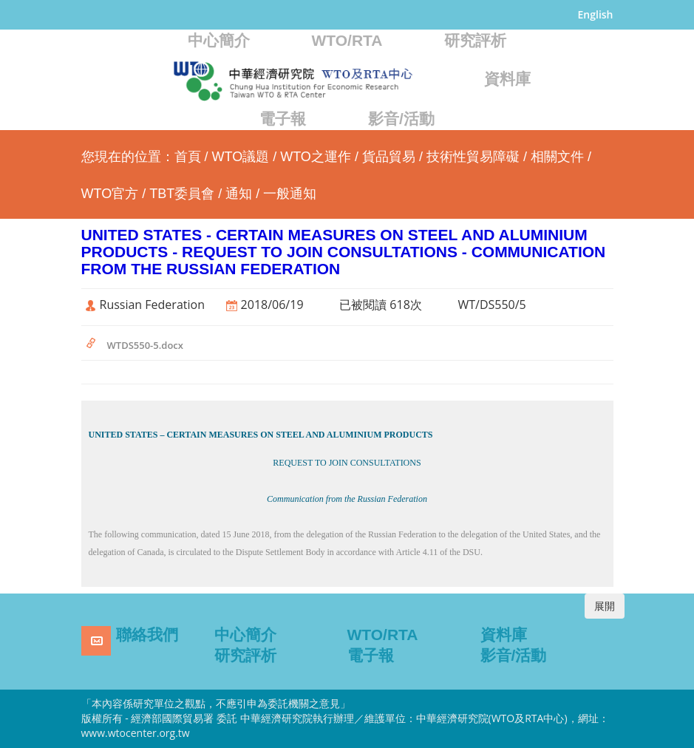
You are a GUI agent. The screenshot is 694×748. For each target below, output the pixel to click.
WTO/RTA (346, 40)
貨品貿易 (388, 156)
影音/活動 (401, 118)
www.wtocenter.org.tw (135, 733)
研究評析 (475, 40)
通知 (238, 193)
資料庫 (507, 78)
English (595, 14)
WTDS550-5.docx (145, 345)
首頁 (187, 156)
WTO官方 (110, 193)
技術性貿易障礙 (473, 156)
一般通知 (289, 193)
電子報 (282, 118)
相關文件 (557, 156)
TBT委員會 (181, 193)
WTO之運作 (315, 156)
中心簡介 (219, 40)
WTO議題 (241, 156)
